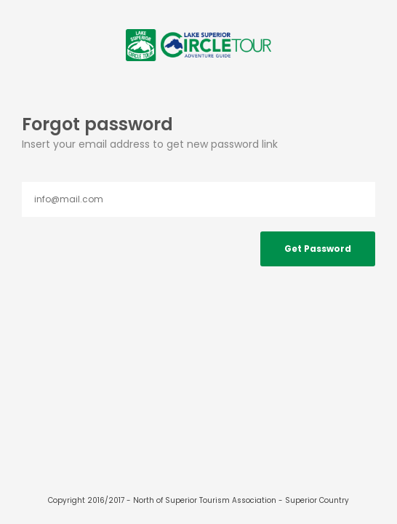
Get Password (317, 248)
